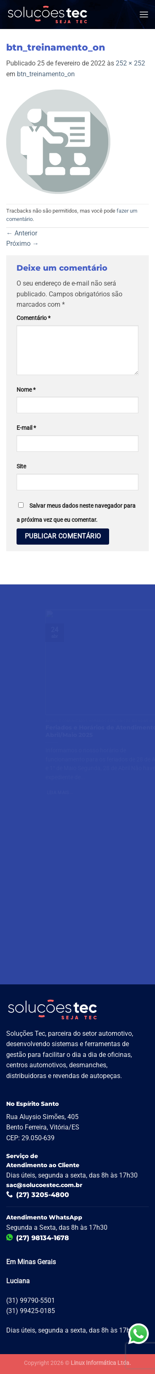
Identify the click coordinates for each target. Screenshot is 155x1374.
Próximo (22, 243)
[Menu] (144, 14)
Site (21, 466)
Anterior (21, 233)
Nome (26, 389)
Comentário (33, 318)
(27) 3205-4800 (37, 1195)
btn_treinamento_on (46, 74)
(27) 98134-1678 (37, 1238)
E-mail (26, 427)
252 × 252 (130, 63)
